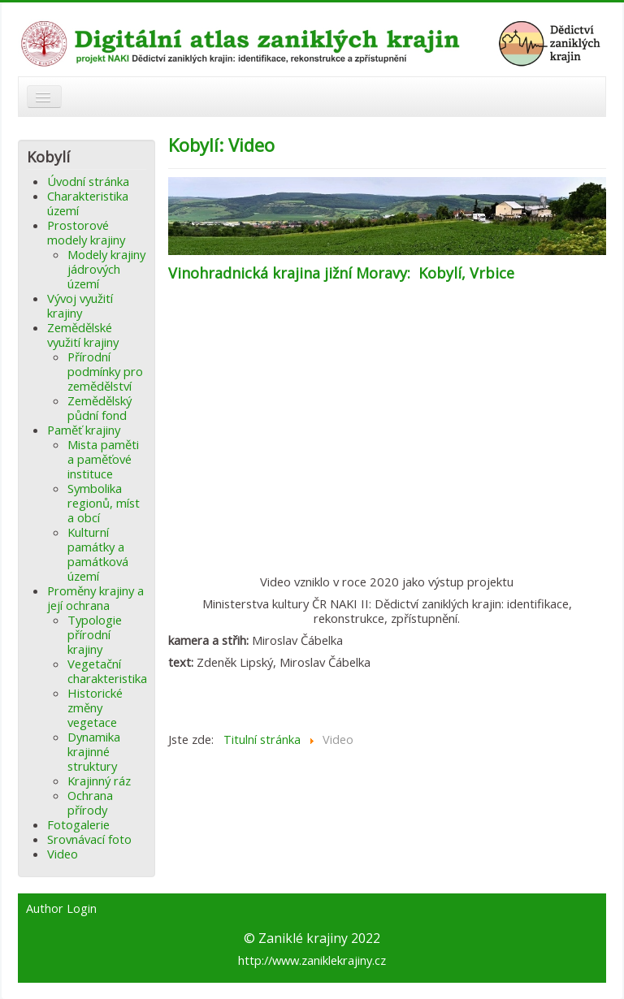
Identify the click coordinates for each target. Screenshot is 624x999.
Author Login (61, 909)
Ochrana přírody (90, 802)
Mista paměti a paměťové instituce (103, 459)
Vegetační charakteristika (107, 670)
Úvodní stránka (88, 181)
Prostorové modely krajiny (86, 232)
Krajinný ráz (99, 780)
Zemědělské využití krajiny (83, 334)
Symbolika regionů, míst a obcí (103, 502)
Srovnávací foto (89, 839)
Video (62, 853)
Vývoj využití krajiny (80, 305)
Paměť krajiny (83, 430)
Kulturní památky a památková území (97, 554)
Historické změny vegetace (95, 707)
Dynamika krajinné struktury (93, 751)
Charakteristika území (87, 203)
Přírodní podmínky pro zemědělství (105, 371)
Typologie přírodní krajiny (94, 634)
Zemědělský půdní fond (99, 407)
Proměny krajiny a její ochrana (95, 597)
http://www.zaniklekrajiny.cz (312, 960)
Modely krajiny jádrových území (106, 269)
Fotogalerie (78, 824)
